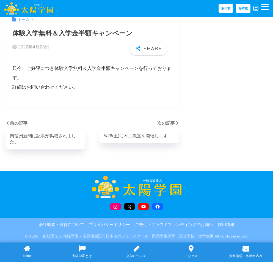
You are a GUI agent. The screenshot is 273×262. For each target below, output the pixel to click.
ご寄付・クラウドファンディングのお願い (174, 224)
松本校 (243, 8)
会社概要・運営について (61, 224)
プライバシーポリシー (109, 224)
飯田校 (225, 8)
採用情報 (226, 224)
